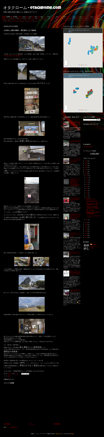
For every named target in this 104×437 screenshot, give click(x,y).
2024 (86, 165)
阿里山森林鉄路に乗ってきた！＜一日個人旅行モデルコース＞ (75, 124)
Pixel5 (84, 18)
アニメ (59, 20)
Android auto (76, 20)
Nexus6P (32, 18)
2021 (86, 171)
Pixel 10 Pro (13, 21)
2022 (86, 169)
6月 (87, 188)
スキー (45, 16)
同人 (35, 21)
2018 (86, 224)
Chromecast (66, 18)
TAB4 (7, 20)
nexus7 (14, 18)
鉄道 (27, 16)
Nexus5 (77, 16)
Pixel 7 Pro (42, 20)
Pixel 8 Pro (48, 20)
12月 (87, 175)
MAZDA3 (8, 21)
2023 (86, 167)
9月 (87, 182)
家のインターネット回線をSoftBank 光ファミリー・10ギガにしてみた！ (75, 273)
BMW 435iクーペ (86, 16)
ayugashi (94, 244)
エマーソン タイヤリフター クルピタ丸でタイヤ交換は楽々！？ (75, 160)
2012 (86, 237)
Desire (11, 20)
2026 (86, 161)
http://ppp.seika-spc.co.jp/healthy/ (13, 55)
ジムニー (52, 16)
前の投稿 (57, 424)
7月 (87, 186)
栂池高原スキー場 (90, 199)
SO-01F (25, 21)
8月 (87, 184)
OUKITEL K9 (36, 20)
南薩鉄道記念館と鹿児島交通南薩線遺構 (92, 213)
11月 (87, 177)
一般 (67, 20)
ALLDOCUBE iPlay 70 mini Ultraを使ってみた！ (75, 199)
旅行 (38, 16)
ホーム (31, 424)
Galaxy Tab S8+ (90, 20)
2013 (86, 235)
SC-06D (21, 18)
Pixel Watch (78, 18)
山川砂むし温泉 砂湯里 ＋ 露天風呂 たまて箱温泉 (92, 207)
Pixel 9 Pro (54, 20)
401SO (70, 20)
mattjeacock (58, 433)
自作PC (60, 16)
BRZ (33, 16)
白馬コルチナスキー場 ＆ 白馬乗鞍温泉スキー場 (93, 204)
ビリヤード (90, 18)
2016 (86, 229)
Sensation (39, 18)
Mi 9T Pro (23, 20)
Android (20, 16)
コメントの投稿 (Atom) (12, 427)
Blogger (72, 433)
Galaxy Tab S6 (17, 20)
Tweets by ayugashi (88, 146)
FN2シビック (69, 16)
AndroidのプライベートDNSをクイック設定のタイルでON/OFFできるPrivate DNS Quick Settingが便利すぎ (75, 182)
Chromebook (82, 20)
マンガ (63, 20)
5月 (87, 190)
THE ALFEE (59, 18)
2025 (86, 163)
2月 (87, 197)
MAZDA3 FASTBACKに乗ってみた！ (75, 291)
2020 (86, 173)
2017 (86, 226)
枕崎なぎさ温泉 (90, 210)
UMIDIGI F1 (30, 21)
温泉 (4, 17)
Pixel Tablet (20, 21)
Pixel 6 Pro (46, 18)
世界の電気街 (96, 16)
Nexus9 (72, 18)
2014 (86, 233)
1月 (87, 219)
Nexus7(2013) (29, 20)
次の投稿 (7, 424)
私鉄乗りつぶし (6, 18)
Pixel (26, 18)
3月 (87, 195)
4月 (87, 193)
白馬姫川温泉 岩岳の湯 (92, 201)
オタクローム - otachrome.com (32, 8)
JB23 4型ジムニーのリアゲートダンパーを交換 (75, 234)
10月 (87, 180)
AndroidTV (52, 18)
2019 (86, 222)
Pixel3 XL (96, 18)
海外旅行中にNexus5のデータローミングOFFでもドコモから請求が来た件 (75, 216)
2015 (86, 231)
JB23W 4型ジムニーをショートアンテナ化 (75, 253)
